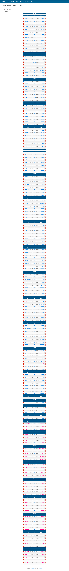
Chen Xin (26, 29)
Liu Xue (43, 443)
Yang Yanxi (42, 230)
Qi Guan (43, 24)
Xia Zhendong (42, 287)
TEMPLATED (40, 568)
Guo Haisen (26, 34)
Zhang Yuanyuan (42, 424)
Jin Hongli (43, 37)
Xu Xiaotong (26, 40)
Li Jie (43, 434)
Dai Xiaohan (42, 18)
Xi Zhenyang (42, 32)
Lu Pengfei (42, 73)
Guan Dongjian (42, 290)
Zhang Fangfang (27, 459)
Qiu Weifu (43, 34)
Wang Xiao (42, 451)
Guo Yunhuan (42, 440)
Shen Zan (43, 35)
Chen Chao (42, 228)
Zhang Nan (42, 40)
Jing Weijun (26, 73)
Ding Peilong (42, 233)
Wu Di (43, 81)
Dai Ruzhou (26, 116)
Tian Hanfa (42, 43)
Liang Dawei (42, 111)
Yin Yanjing (26, 456)
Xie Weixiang (26, 238)
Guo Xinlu (26, 429)
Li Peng (26, 16)
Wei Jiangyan (26, 434)
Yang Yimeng (26, 437)
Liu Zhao (26, 426)
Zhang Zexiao (42, 51)
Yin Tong (26, 32)
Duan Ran (26, 23)
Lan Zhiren (42, 26)
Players (8, 1)
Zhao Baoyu (42, 64)
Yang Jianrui (26, 21)
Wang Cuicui (26, 453)
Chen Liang (26, 35)
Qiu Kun (26, 51)
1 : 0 (34, 16)
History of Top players (19, 1)
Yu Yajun (26, 241)
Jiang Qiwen (42, 29)
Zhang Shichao (42, 45)
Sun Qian (26, 424)
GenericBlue (33, 568)
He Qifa (26, 230)
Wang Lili (26, 442)
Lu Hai (25, 225)
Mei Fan (26, 59)
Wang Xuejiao (42, 429)
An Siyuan (42, 48)
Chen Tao (26, 24)
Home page (3, 1)
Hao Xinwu (26, 320)
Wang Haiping (27, 37)
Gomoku (32, 1)
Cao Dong (43, 16)
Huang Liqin (42, 23)
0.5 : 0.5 (34, 23)
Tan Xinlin (43, 21)
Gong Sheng (26, 26)
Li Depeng (26, 94)
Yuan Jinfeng (26, 18)
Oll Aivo (43, 56)
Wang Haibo (42, 94)
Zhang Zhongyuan (27, 423)
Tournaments (12, 1)
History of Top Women (26, 1)
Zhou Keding (42, 84)
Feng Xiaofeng (42, 241)
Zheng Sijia (42, 426)
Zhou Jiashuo (26, 48)
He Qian (26, 45)
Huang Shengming (27, 228)
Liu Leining (42, 59)
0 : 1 (34, 18)
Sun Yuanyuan (42, 423)
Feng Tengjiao (27, 43)
